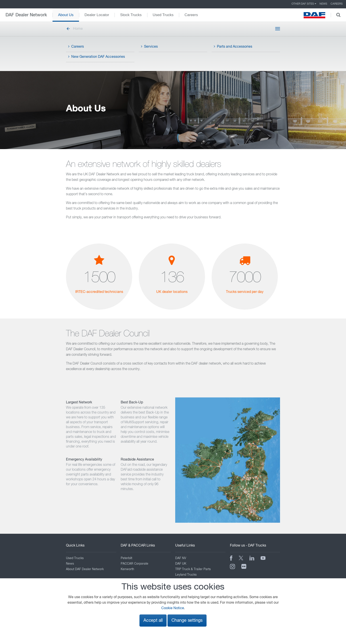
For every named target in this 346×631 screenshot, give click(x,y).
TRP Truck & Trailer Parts (193, 569)
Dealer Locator (97, 15)
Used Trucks (163, 15)
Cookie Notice (172, 608)
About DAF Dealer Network (85, 569)
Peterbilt (126, 558)
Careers (337, 4)
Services (149, 47)
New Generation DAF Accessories (96, 57)
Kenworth (127, 569)
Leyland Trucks (186, 574)
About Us (65, 15)
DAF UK (180, 563)
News (323, 4)
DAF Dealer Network (26, 15)
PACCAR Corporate (134, 563)
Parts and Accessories (233, 47)
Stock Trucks (130, 15)
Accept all (153, 620)
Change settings (187, 620)
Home (74, 29)
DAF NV (180, 558)
